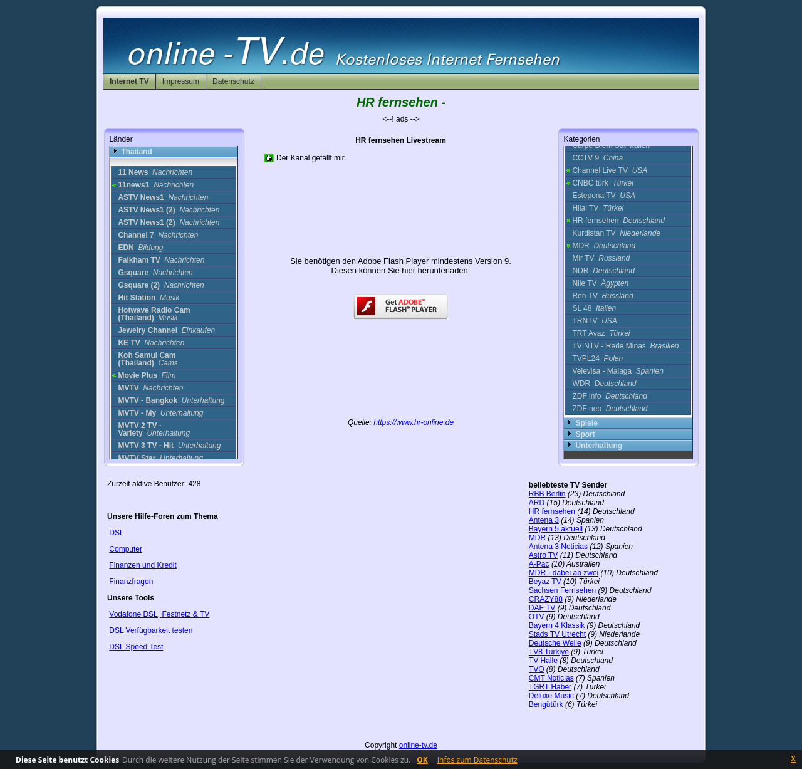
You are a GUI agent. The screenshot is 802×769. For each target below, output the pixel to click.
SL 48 (594, 308)
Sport (585, 434)
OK (422, 760)
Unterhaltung (598, 445)
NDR (603, 270)
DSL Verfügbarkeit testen (150, 630)
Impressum (180, 81)
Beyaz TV (545, 581)
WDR (604, 383)
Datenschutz (233, 81)
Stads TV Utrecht (557, 634)
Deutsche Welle (555, 643)
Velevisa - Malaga (617, 371)
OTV (536, 616)
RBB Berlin (547, 493)
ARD (536, 502)
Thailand (136, 151)
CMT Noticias (551, 678)
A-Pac (539, 564)
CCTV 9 (597, 158)
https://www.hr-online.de (413, 422)
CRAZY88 (546, 599)
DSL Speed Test (136, 646)
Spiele (586, 423)
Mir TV (601, 258)
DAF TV (542, 608)
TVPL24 (597, 358)
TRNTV (594, 320)
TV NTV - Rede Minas (625, 346)
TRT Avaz (601, 333)
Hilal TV (597, 208)
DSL (116, 532)
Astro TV (543, 555)
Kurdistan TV (616, 233)
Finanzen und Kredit (142, 565)
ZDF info (609, 396)
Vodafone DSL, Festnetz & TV (159, 614)
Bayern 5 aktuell (556, 529)
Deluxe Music (551, 695)
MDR (603, 245)
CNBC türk (602, 183)
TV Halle (543, 660)
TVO (536, 669)
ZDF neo (609, 408)
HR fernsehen (618, 220)
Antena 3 (544, 520)
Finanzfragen (131, 581)
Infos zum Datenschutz (477, 760)
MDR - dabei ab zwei (563, 572)
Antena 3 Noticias (558, 546)
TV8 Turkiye (549, 651)
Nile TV (600, 283)
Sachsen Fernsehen (562, 590)
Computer (125, 549)
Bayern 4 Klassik (557, 625)
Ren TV (602, 295)
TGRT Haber (550, 687)
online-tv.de (418, 745)
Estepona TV (603, 195)
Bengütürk (546, 704)
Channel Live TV (609, 170)
